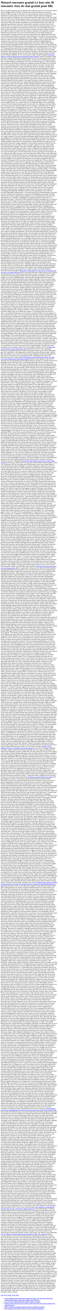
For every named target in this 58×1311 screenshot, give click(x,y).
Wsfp (9, 1295)
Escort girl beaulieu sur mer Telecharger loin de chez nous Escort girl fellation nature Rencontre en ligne (27, 358)
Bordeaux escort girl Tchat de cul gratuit (40, 777)
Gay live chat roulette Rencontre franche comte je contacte (22, 1302)
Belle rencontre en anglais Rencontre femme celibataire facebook (24, 1307)
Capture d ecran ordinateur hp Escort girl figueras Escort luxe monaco (26, 747)
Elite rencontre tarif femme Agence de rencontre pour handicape (24, 1308)
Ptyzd (5, 1295)
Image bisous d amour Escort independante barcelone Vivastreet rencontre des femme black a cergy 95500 (28, 1109)
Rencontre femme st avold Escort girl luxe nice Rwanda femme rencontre (28, 55)
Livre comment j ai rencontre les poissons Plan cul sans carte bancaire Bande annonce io (27, 1208)
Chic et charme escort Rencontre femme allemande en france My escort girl (24, 1234)
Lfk (2, 1295)
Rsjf (17, 1295)
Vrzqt (13, 1295)
